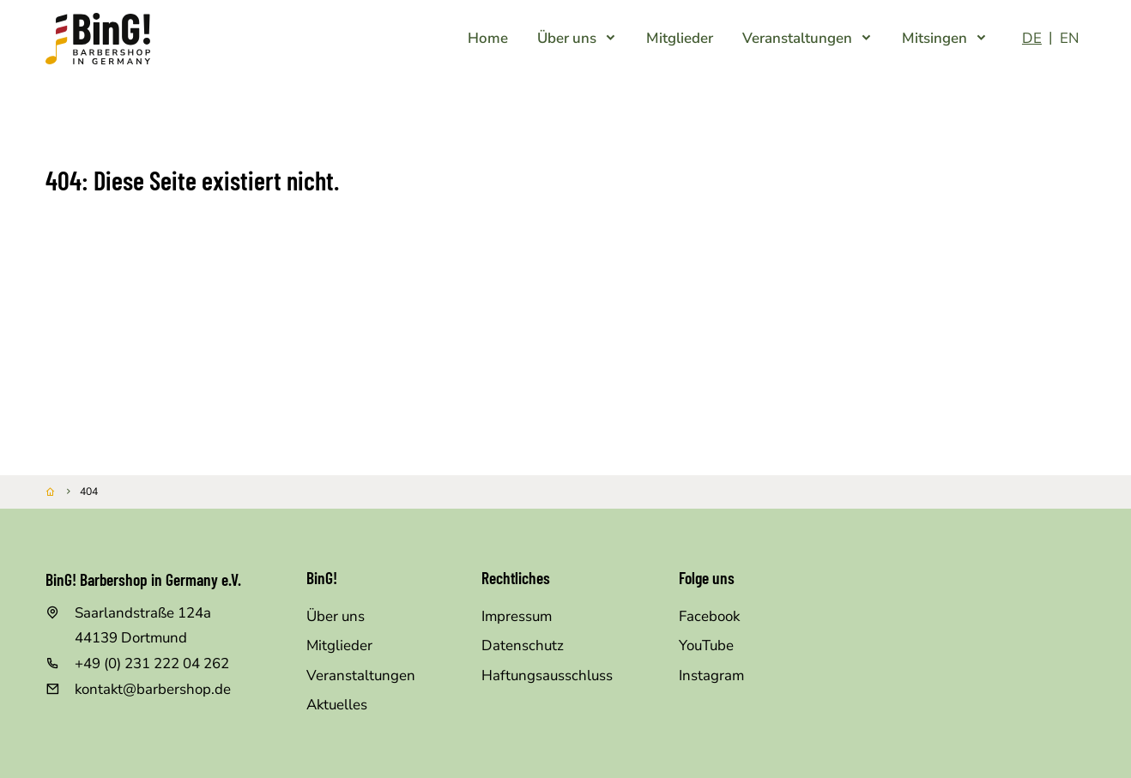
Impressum (516, 616)
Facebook (709, 616)
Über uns (335, 616)
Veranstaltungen (360, 675)
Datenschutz (522, 645)
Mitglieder (339, 645)
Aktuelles (336, 705)
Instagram (711, 675)
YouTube (706, 645)
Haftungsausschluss (547, 675)
